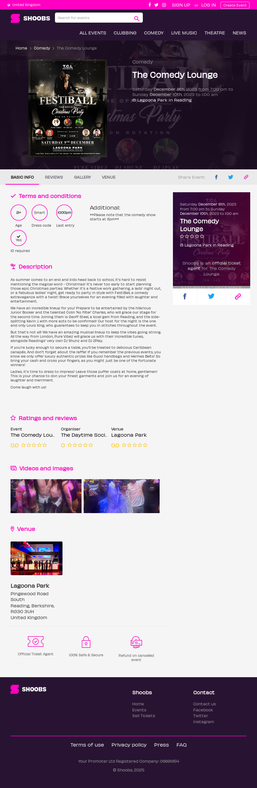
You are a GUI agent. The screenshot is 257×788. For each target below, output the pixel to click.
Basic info (22, 177)
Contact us (204, 703)
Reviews (54, 177)
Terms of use (87, 744)
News (239, 32)
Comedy (154, 32)
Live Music (184, 32)
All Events (93, 32)
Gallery (82, 177)
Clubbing (125, 32)
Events (139, 709)
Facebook (203, 709)
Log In (208, 4)
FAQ (181, 744)
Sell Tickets (143, 715)
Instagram (203, 721)
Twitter (200, 715)
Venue (108, 177)
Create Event (235, 5)
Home (21, 47)
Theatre (215, 32)
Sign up (181, 4)
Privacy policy (129, 744)
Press (161, 744)
